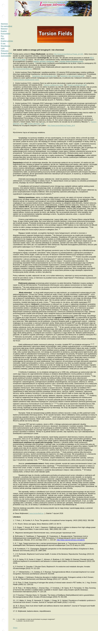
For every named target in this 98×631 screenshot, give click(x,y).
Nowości (4, 29)
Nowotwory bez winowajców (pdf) (72, 76)
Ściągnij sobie (6, 53)
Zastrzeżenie (6, 56)
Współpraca (5, 46)
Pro (2, 36)
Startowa (4, 24)
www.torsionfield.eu (36, 513)
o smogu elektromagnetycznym (70, 61)
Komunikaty (5, 33)
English (4, 31)
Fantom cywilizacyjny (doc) (53, 85)
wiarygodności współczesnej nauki (26, 80)
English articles (7, 41)
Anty (3, 38)
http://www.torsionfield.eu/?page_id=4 (61, 125)
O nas (3, 43)
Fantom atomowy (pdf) (35, 124)
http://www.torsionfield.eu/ (22, 69)
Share (15, 628)
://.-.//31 (70, 540)
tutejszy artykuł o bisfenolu (43, 61)
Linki (3, 48)
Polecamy (5, 51)
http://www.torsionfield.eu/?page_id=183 (68, 54)
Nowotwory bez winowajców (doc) (44, 76)
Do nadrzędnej (6, 26)
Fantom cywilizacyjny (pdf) (77, 85)
